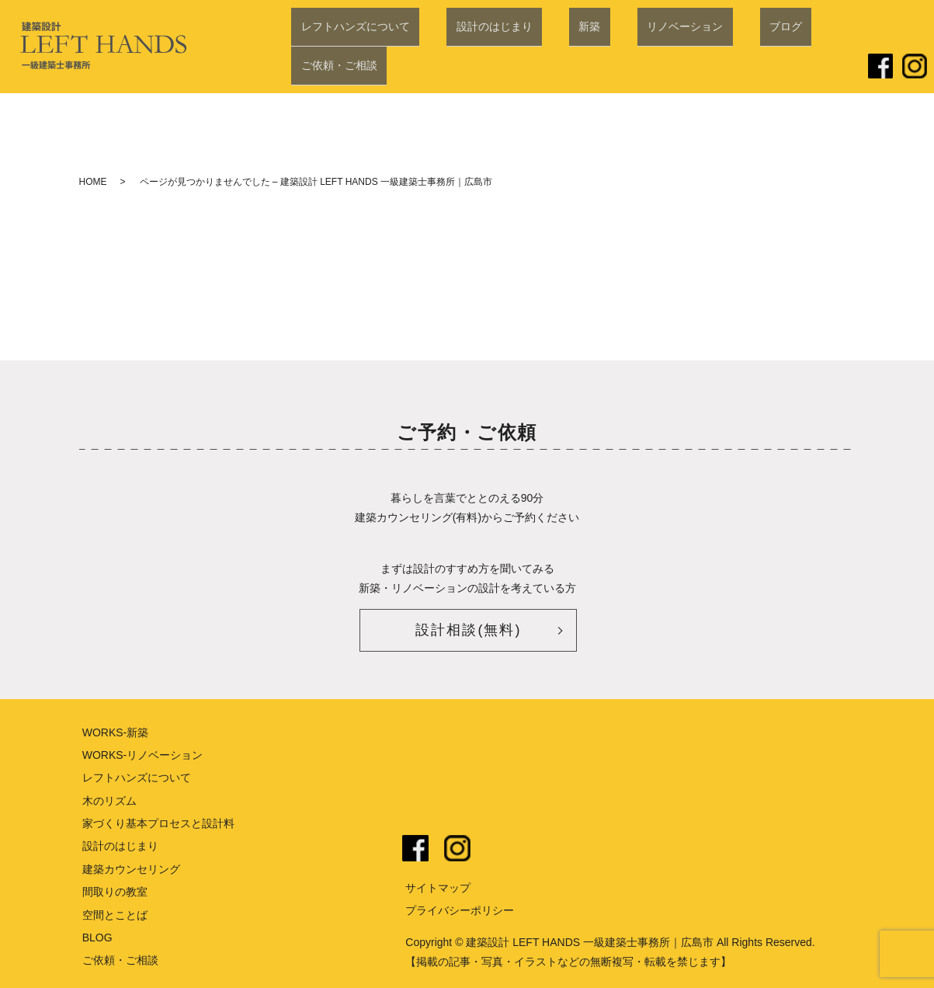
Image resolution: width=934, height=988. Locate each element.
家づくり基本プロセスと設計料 (158, 823)
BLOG (97, 937)
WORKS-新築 (115, 732)
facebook (415, 848)
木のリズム (109, 801)
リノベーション (645, 67)
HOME (93, 181)
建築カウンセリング (131, 869)
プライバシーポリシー (459, 910)
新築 (569, 67)
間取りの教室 (115, 891)
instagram (457, 848)
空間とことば (115, 915)
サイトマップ (437, 888)
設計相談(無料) (468, 630)
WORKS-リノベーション (142, 755)
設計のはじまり (493, 67)
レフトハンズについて (373, 67)
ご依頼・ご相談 (808, 67)
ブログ (726, 67)
